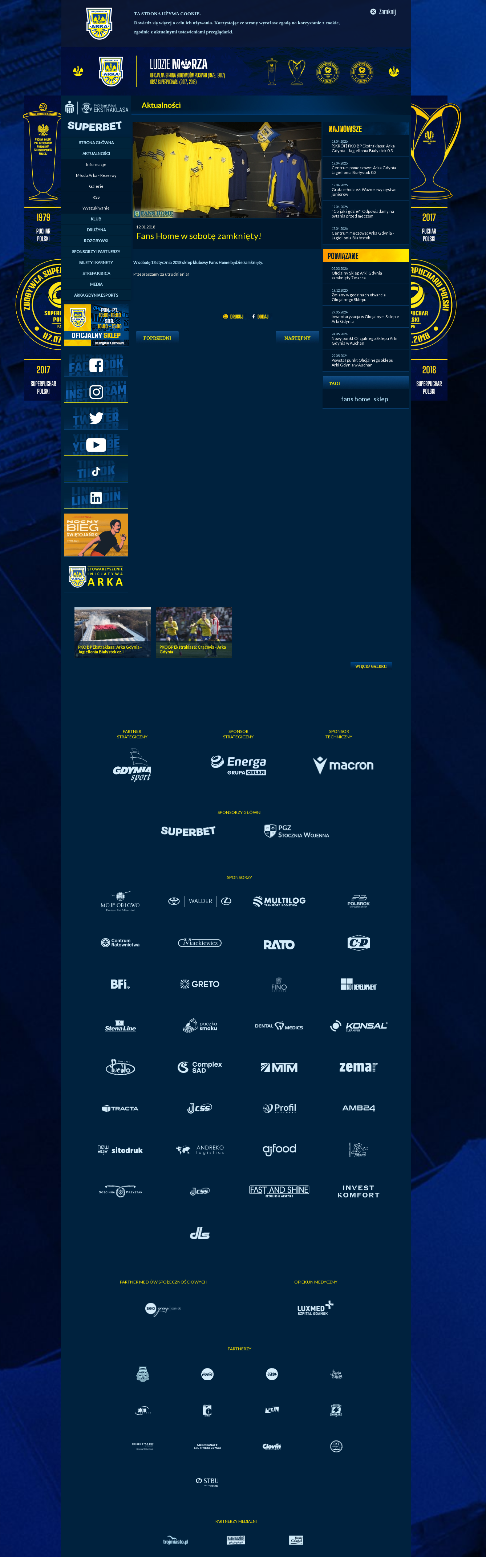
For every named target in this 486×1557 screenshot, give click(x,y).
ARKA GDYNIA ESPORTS (96, 295)
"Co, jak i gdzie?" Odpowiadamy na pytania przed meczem (363, 213)
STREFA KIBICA (96, 273)
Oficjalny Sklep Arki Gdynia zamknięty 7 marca (357, 275)
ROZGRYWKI (96, 240)
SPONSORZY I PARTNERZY (96, 251)
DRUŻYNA (96, 229)
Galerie (96, 186)
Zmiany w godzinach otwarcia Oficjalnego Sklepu (359, 297)
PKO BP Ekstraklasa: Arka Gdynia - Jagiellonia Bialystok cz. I (110, 649)
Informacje (96, 164)
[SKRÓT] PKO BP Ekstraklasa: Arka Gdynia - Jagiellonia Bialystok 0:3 (363, 148)
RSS (96, 197)
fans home (355, 399)
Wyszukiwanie (96, 208)
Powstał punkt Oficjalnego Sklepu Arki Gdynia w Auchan (362, 362)
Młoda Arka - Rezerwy (96, 175)
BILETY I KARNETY (96, 262)
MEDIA (96, 284)
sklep (380, 399)
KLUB (96, 218)
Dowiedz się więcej (152, 22)
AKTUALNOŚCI (96, 153)
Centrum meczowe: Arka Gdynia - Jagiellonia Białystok (363, 235)
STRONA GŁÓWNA (96, 142)
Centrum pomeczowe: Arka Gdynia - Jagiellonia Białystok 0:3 (365, 170)
